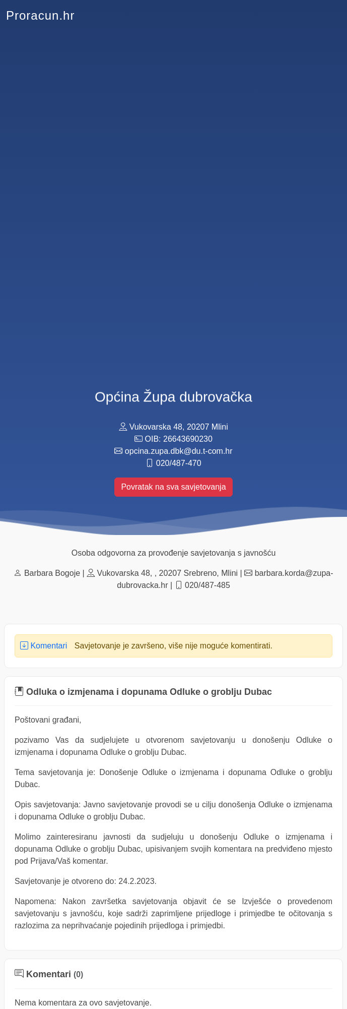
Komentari (43, 645)
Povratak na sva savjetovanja (173, 487)
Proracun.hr (40, 15)
